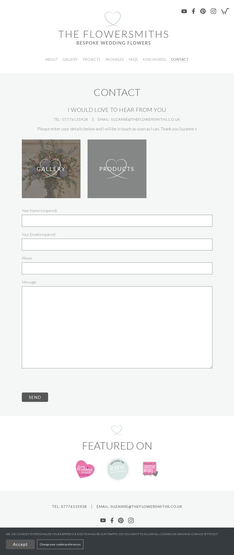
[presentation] (57, 383)
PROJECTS (92, 59)
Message (29, 282)
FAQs (133, 59)
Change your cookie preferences (60, 544)
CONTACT (180, 59)
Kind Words (154, 59)
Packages (114, 59)
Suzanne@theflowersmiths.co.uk (145, 119)
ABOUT (52, 59)
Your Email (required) (38, 234)
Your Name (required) (39, 210)
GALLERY (70, 59)
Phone (27, 258)
